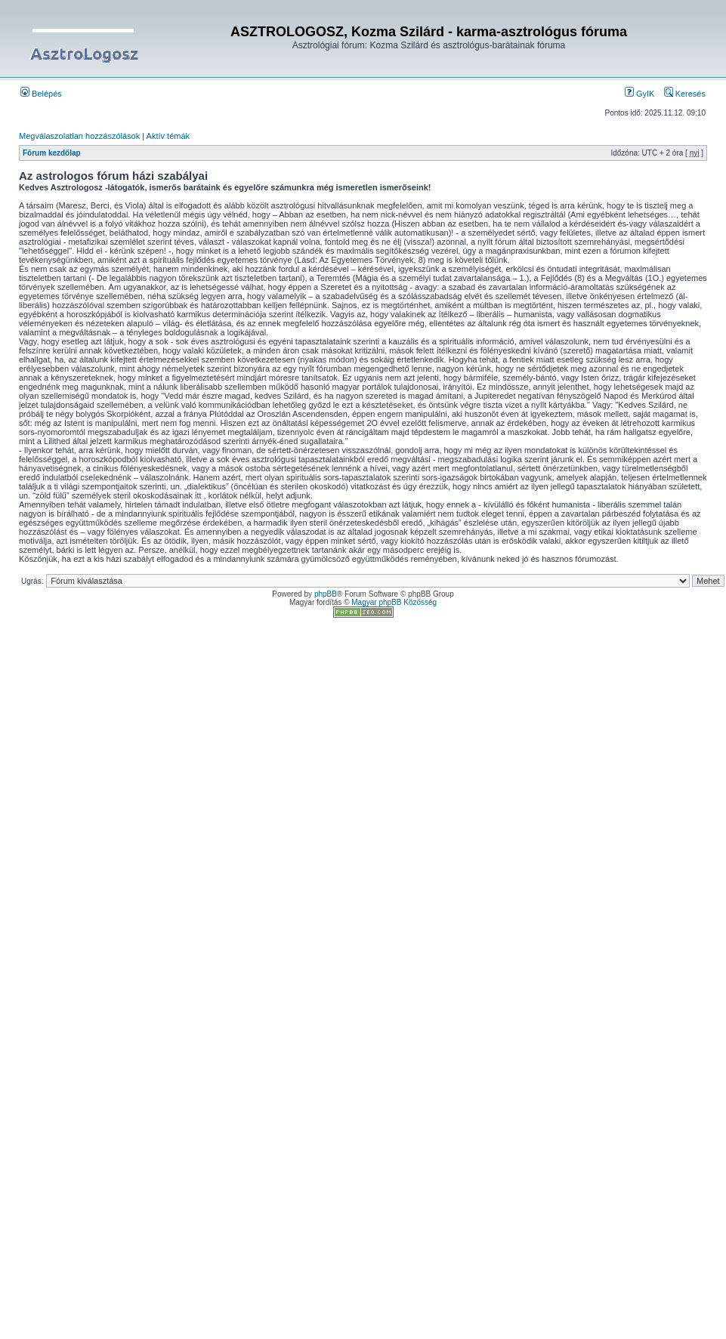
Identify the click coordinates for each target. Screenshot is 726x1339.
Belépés (41, 93)
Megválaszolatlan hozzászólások (79, 135)
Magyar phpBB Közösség (394, 602)
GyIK (640, 93)
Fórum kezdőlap (52, 153)
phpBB (325, 594)
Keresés (685, 93)
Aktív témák (168, 135)
